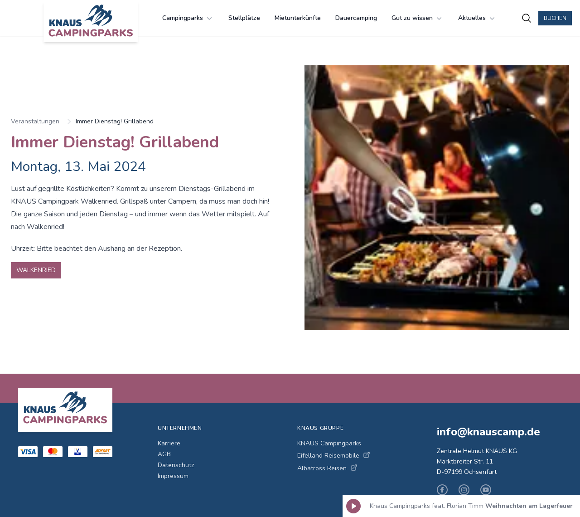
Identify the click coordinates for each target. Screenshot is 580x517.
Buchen (555, 18)
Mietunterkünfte (298, 18)
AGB (164, 454)
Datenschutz (176, 465)
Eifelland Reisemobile (333, 455)
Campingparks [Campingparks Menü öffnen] (188, 18)
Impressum (173, 476)
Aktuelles (477, 18)
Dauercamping (356, 18)
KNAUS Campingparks (329, 443)
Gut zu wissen (418, 18)
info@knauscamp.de (488, 431)
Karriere (169, 443)
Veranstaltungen (35, 121)
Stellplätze (244, 18)
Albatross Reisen (327, 468)
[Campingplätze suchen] (526, 18)
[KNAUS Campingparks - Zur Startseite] (91, 21)
